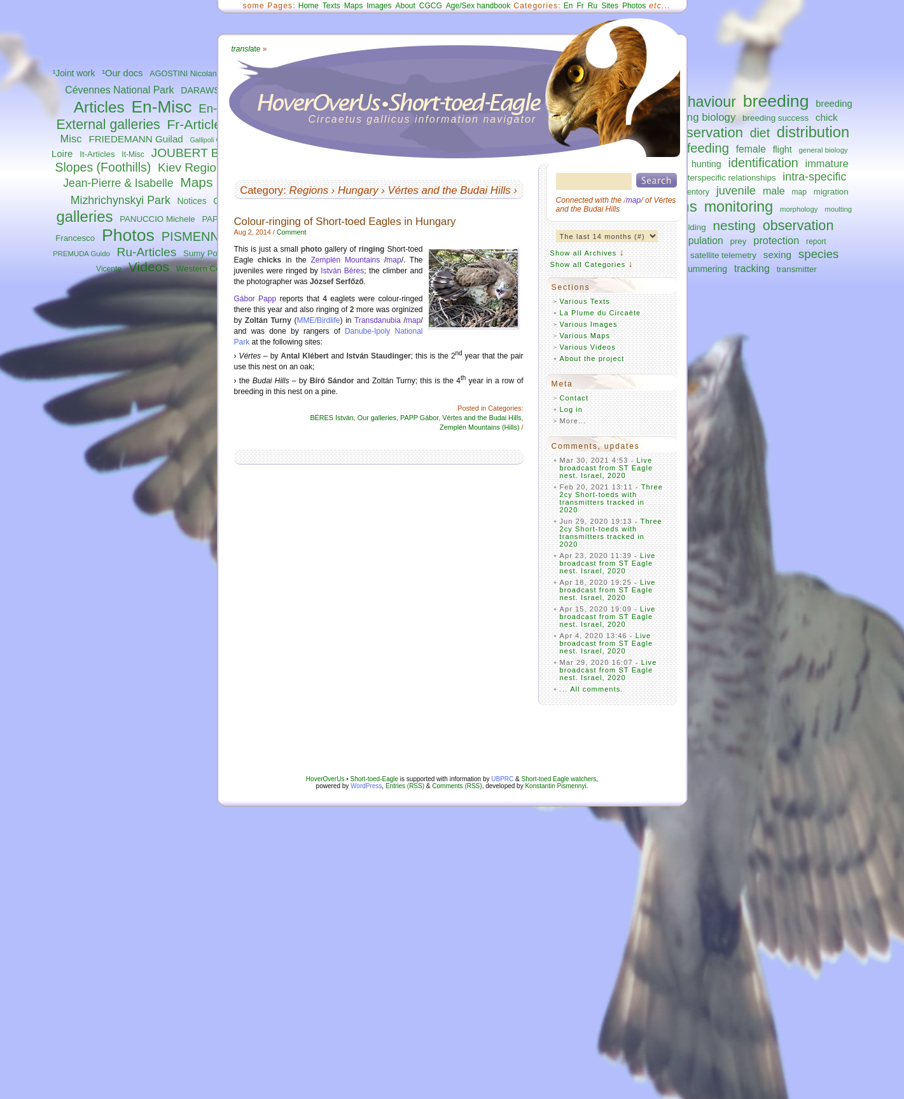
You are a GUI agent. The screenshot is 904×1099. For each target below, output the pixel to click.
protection (776, 240)
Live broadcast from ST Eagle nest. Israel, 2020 (606, 467)
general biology (823, 150)
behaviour (703, 101)
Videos (149, 266)
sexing (777, 254)
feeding (708, 148)
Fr (580, 5)
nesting (734, 225)
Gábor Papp (255, 298)
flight (782, 149)
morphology (798, 209)
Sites (609, 5)
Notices (192, 201)
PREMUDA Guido (81, 253)
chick (827, 117)
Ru (592, 5)
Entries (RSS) (405, 785)
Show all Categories (588, 264)
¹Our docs (122, 73)
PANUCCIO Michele (157, 219)
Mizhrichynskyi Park (120, 200)
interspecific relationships (728, 177)
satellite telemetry (723, 255)
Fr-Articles (197, 124)
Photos (128, 235)
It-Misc (133, 154)
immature (827, 163)
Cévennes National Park (119, 90)
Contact (574, 398)
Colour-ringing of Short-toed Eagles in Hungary (345, 221)
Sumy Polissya (211, 253)
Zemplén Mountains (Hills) (479, 427)
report (816, 241)
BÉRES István (331, 417)
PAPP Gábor (419, 417)
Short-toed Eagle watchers (559, 778)
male (774, 190)
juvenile (736, 190)
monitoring (739, 206)
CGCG (430, 5)
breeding (776, 101)
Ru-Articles (147, 252)
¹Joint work (74, 73)
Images (378, 5)
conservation (703, 132)
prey (738, 241)
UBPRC (502, 778)
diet (760, 133)
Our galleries (377, 417)
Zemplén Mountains (345, 260)
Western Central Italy (215, 268)
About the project (592, 358)
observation (798, 225)
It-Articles (97, 154)
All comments (595, 689)
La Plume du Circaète (600, 313)
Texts (331, 5)
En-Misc (162, 106)
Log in (571, 409)
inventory (693, 192)
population (700, 240)
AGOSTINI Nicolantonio (192, 73)
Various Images (589, 324)
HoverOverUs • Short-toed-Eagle (352, 778)
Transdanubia (377, 320)
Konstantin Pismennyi (555, 785)
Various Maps (585, 335)
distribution (813, 132)
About (405, 5)
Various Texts (585, 301)
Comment (292, 232)
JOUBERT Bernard (202, 153)
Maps (196, 182)
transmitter (797, 269)
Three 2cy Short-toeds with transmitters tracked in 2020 (612, 498)
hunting (706, 164)
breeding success (775, 118)
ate (246, 48)
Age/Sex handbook (478, 5)
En (568, 5)
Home (308, 5)
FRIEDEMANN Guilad (135, 138)
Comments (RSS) (457, 785)
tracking (752, 268)
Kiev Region (190, 167)
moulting (838, 209)
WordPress (366, 785)
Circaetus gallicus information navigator (423, 119)
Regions (309, 190)
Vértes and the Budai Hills (448, 190)
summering (705, 269)
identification (763, 163)
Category (261, 190)
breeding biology (696, 117)
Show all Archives (583, 253)
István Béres (342, 270)
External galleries (108, 124)
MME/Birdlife (318, 320)
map (799, 192)
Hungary (358, 190)
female (751, 149)
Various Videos (588, 347)
